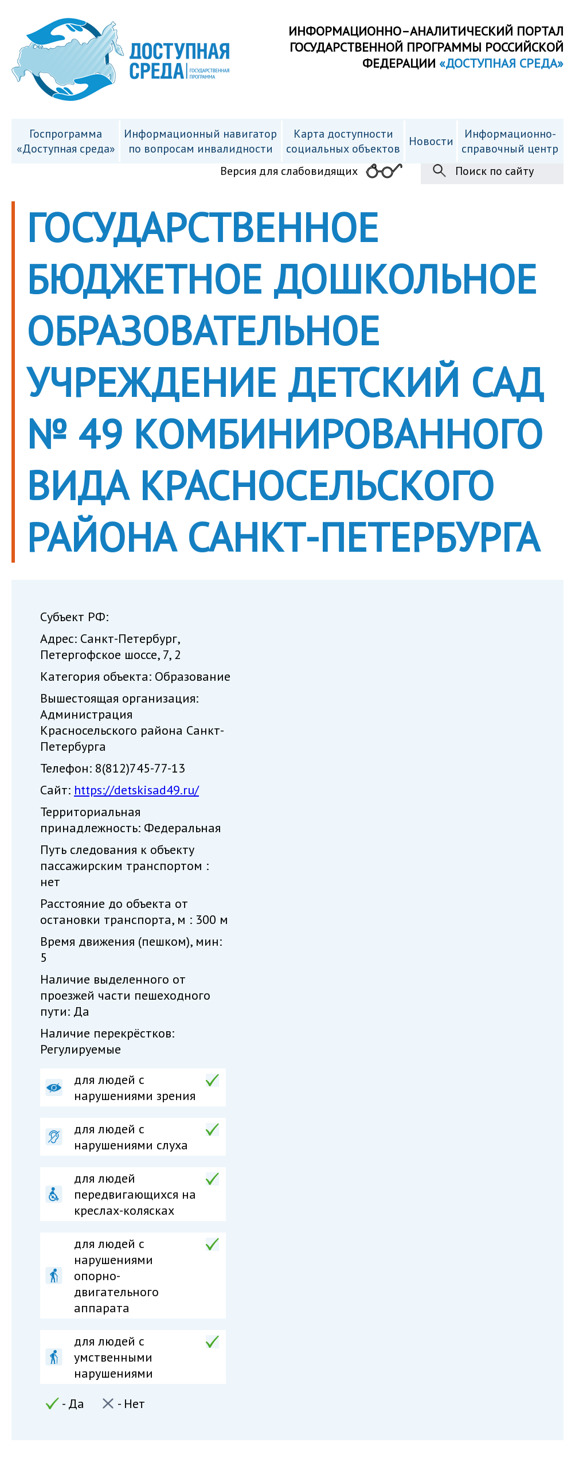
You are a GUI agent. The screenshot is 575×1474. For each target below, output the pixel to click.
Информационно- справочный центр (509, 141)
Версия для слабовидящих (289, 170)
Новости (431, 141)
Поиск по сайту (494, 170)
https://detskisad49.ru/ (136, 790)
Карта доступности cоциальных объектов (343, 141)
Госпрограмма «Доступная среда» (66, 141)
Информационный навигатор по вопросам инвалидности (200, 141)
